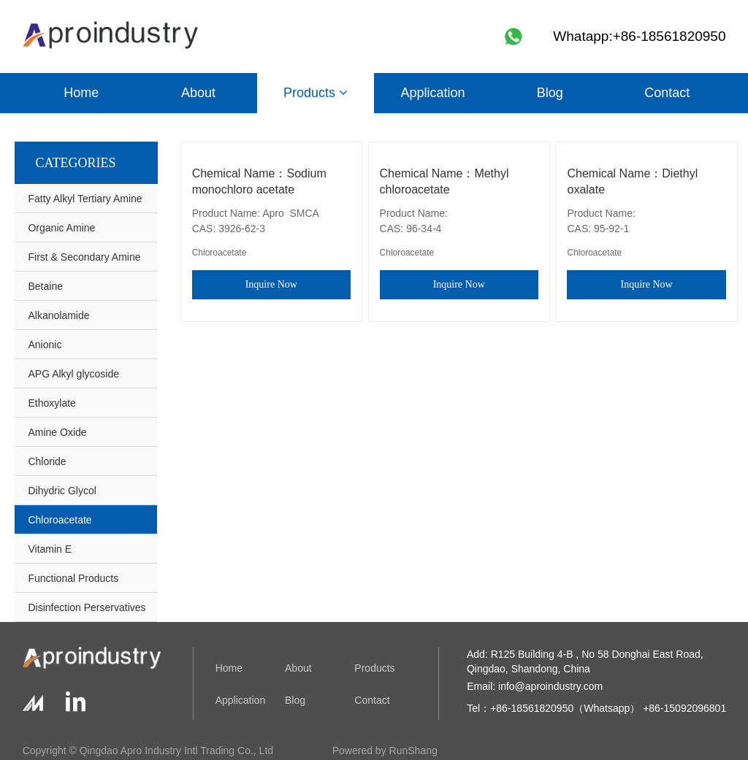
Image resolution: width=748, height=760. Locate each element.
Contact (667, 92)
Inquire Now (271, 284)
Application (432, 92)
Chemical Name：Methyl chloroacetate (444, 181)
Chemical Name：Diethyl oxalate (632, 181)
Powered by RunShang (385, 750)
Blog (550, 92)
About (198, 92)
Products (315, 92)
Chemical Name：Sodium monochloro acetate (259, 181)
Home (81, 92)
